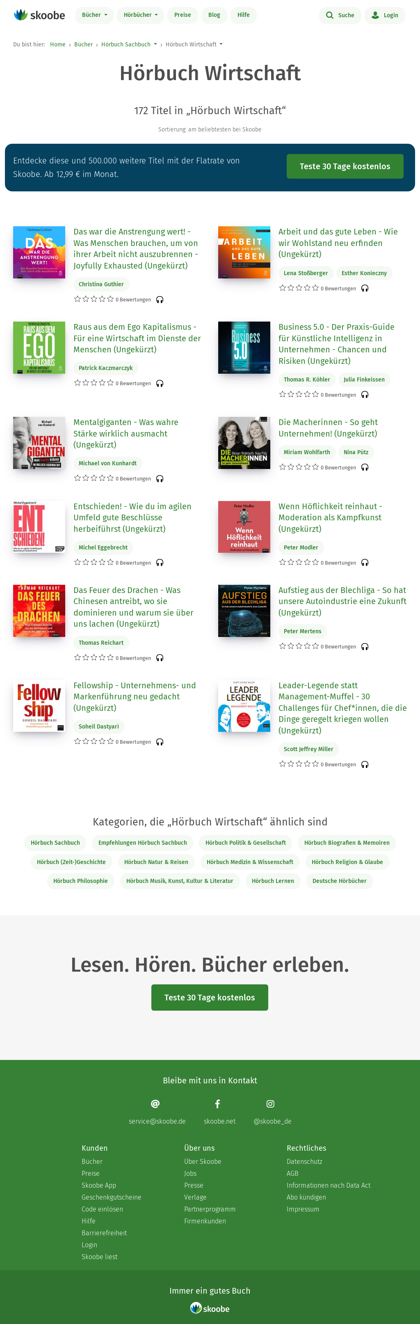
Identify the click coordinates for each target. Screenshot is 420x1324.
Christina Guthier (101, 284)
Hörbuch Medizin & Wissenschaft (250, 862)
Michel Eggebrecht (103, 547)
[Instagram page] (272, 1112)
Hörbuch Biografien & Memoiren (347, 842)
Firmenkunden (205, 1221)
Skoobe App (99, 1185)
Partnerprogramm (210, 1209)
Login (385, 15)
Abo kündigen (306, 1197)
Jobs (190, 1173)
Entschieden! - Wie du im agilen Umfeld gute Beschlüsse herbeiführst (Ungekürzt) (132, 517)
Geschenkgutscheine (112, 1197)
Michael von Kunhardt (108, 463)
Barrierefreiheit (104, 1233)
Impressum (303, 1209)
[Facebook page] (220, 1112)
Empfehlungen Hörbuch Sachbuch (142, 842)
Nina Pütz (356, 452)
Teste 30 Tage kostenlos (345, 166)
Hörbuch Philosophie (80, 881)
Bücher (92, 14)
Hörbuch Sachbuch (126, 44)
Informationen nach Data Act (328, 1185)
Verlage (195, 1197)
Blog (214, 14)
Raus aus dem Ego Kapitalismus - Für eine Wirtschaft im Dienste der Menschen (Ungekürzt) (137, 338)
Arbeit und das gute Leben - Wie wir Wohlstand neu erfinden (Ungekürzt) (338, 243)
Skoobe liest (99, 1257)
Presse (193, 1185)
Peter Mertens (303, 631)
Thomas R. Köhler (307, 379)
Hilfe (243, 14)
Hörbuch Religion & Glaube (347, 862)
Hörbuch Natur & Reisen (156, 862)
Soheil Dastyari (99, 726)
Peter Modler (301, 547)
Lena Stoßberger (306, 273)
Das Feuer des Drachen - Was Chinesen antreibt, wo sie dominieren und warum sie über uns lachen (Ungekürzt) (133, 607)
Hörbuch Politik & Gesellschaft (245, 842)
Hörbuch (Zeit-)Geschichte (71, 862)
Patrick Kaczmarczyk (105, 368)
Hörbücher (138, 14)
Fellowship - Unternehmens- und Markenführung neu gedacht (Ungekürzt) (134, 696)
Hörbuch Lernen (273, 881)
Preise (182, 14)
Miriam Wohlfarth (307, 452)
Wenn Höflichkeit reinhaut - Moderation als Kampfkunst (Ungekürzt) (330, 517)
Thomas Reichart (101, 642)
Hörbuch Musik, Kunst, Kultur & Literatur (179, 881)
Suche (340, 15)
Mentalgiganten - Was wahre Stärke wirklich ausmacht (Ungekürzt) (125, 433)
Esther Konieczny (364, 273)
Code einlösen (102, 1209)
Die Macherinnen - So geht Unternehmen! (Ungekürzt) (328, 428)
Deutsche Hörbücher (340, 881)
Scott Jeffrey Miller (308, 749)
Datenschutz (304, 1161)
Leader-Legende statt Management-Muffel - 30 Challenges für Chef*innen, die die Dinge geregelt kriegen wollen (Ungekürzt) (342, 708)
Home (58, 44)
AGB (293, 1173)
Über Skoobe (202, 1161)
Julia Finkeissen (364, 379)
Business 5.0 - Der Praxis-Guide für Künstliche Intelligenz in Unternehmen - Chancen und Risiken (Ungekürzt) (336, 344)
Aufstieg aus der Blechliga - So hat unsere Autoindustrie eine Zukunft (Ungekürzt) (342, 601)
